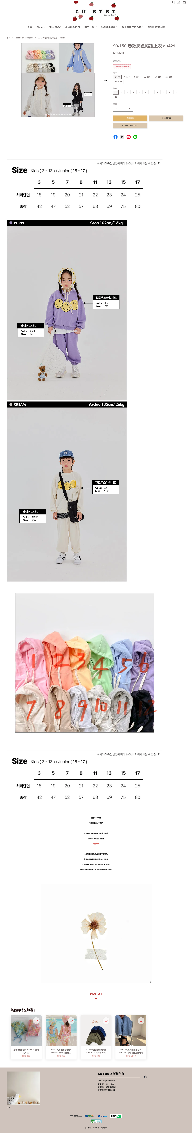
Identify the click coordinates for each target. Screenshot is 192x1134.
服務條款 (88, 1128)
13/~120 (158, 78)
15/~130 (168, 78)
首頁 (29, 27)
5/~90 (117, 78)
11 (176, 93)
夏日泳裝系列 (72, 27)
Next (105, 81)
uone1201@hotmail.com (106, 1081)
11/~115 (147, 78)
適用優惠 (117, 62)
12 (116, 98)
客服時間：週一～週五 (106, 1085)
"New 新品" (55, 27)
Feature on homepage (24, 39)
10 (70, 115)
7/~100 (127, 78)
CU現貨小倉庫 (109, 27)
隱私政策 (96, 1128)
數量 (115, 104)
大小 (115, 74)
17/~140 (118, 82)
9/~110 (136, 78)
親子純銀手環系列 (133, 27)
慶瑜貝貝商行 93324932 (106, 1091)
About (41, 27)
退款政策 (104, 1128)
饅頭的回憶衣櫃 (156, 27)
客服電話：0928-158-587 (107, 1088)
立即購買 (130, 119)
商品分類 (90, 27)
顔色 (115, 89)
